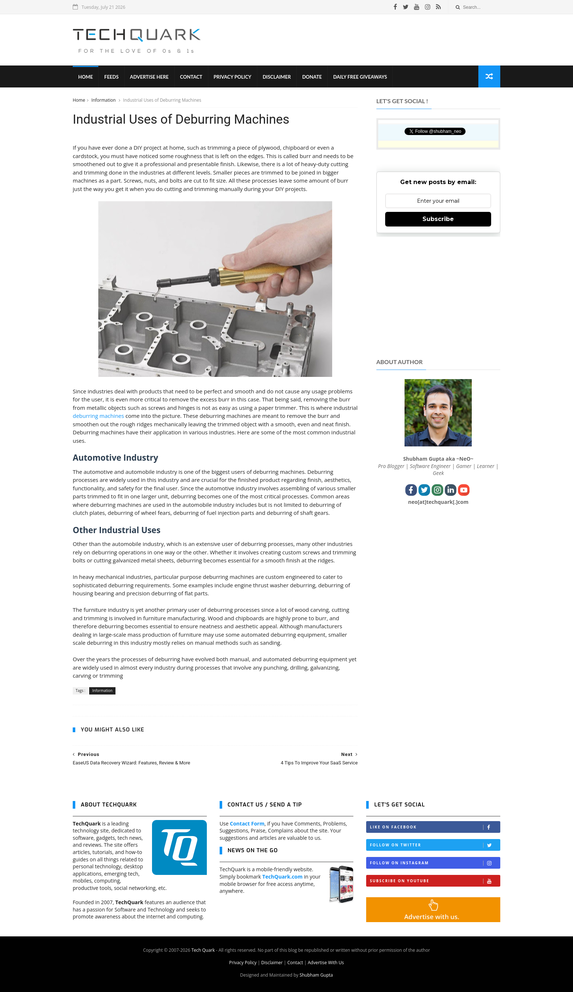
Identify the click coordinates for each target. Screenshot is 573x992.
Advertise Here (149, 77)
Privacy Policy (232, 77)
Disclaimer (277, 77)
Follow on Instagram (435, 863)
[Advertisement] (367, 39)
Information (104, 100)
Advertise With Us (326, 962)
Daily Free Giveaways (360, 77)
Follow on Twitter (435, 845)
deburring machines (98, 415)
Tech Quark (203, 950)
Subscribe (438, 219)
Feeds (111, 77)
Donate (312, 77)
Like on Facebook (435, 827)
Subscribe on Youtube (435, 881)
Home (85, 77)
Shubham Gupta (316, 975)
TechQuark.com (282, 876)
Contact (191, 77)
